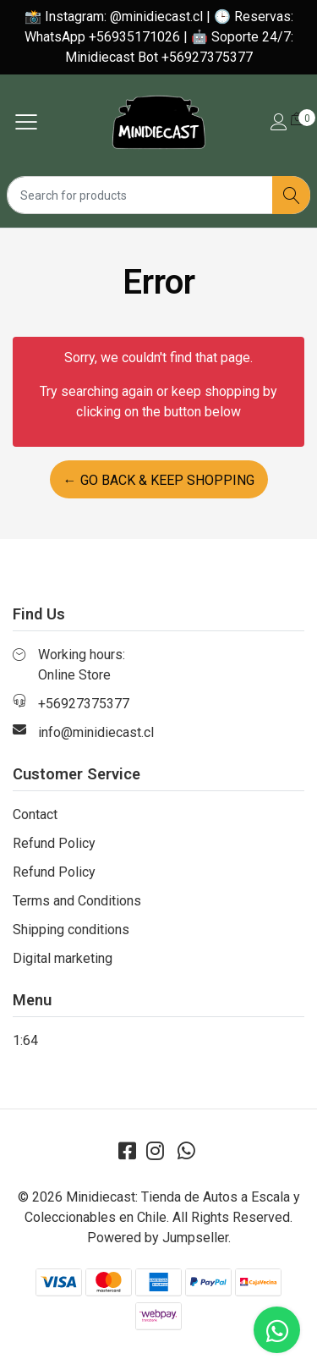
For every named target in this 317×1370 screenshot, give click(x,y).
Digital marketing (62, 958)
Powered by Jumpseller (157, 1238)
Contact (35, 814)
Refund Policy (54, 843)
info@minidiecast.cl (96, 732)
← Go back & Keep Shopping (158, 480)
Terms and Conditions (77, 901)
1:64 (25, 1040)
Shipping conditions (71, 930)
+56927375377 (83, 704)
